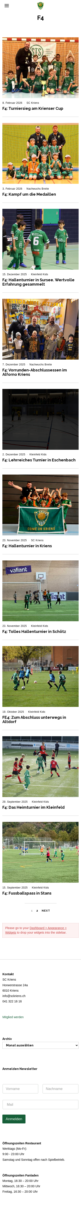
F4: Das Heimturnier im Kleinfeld (33, 807)
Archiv (7, 1039)
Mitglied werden (13, 1017)
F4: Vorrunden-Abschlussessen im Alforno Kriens (34, 372)
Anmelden (14, 1119)
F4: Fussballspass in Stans (26, 893)
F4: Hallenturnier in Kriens (27, 546)
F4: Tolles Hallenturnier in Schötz (34, 631)
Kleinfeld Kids (39, 274)
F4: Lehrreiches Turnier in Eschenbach (39, 460)
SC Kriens (33, 102)
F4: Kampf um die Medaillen (29, 194)
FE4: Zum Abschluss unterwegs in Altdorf (34, 719)
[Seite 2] (37, 911)
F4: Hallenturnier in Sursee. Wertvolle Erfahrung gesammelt (38, 282)
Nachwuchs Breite (38, 188)
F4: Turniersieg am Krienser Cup (32, 108)
